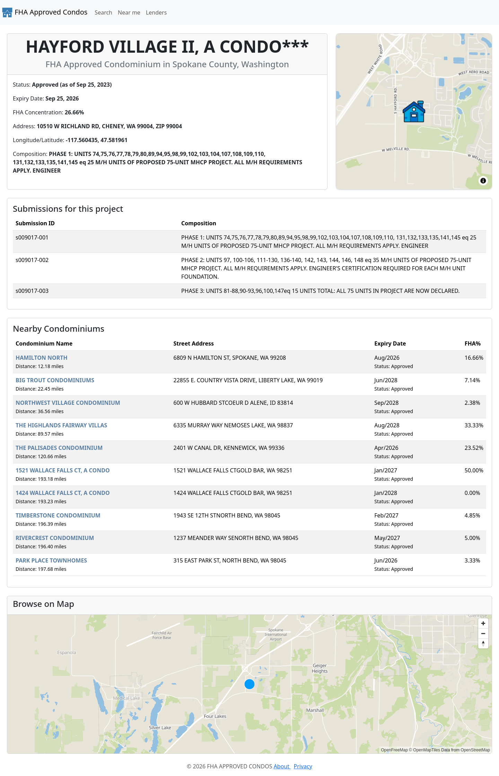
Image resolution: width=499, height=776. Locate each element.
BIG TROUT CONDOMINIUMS (55, 380)
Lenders (156, 12)
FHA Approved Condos (44, 12)
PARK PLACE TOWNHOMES (51, 560)
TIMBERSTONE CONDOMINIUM (58, 515)
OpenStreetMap (475, 750)
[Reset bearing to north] (483, 643)
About (282, 766)
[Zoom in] (483, 623)
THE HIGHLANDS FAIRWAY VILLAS (61, 425)
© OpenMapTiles (424, 750)
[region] (249, 684)
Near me (129, 12)
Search (103, 12)
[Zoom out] (483, 633)
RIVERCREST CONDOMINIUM (55, 538)
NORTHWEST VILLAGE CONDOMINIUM (68, 403)
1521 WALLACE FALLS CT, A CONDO (63, 470)
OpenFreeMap (394, 750)
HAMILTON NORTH (42, 357)
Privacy (303, 766)
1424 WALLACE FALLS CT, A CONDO (63, 493)
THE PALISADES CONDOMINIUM (59, 448)
